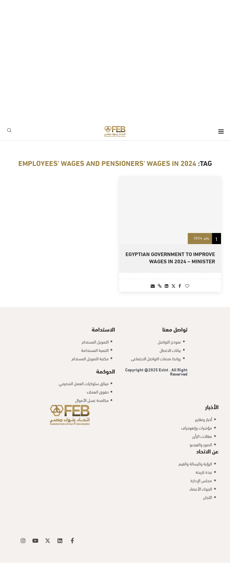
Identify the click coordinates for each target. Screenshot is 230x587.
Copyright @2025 (142, 393)
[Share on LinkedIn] (166, 285)
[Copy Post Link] (160, 285)
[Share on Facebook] (179, 285)
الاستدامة (103, 353)
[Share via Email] (153, 285)
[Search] (9, 131)
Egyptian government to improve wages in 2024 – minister (170, 257)
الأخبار (212, 430)
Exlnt (164, 393)
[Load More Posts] (115, 313)
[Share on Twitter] (173, 285)
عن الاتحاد (207, 475)
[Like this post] (187, 285)
